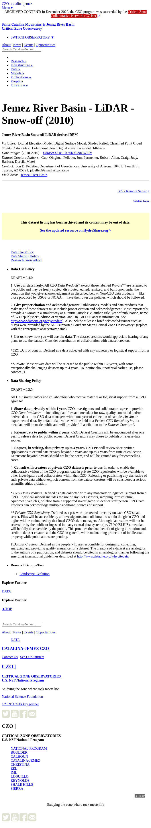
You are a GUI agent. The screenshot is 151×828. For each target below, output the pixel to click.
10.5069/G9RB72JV (67, 153)
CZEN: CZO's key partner (20, 704)
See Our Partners (32, 657)
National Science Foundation (22, 696)
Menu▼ (8, 8)
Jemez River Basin (34, 175)
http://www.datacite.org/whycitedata (36, 321)
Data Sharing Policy (25, 256)
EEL (14, 768)
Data (15, 69)
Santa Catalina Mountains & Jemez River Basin (38, 26)
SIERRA (17, 788)
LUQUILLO (20, 776)
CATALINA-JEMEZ (25, 760)
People (17, 81)
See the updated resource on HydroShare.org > (75, 230)
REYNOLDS (20, 780)
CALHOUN (19, 756)
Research (18, 61)
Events (28, 45)
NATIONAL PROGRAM (29, 748)
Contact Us (10, 657)
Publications (21, 77)
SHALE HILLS (22, 784)
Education (19, 85)
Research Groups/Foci (26, 260)
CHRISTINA (20, 764)
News (17, 45)
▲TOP (7, 609)
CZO (25, 648)
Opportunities (45, 45)
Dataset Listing (17, 91)
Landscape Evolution (35, 574)
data (6, 591)
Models (17, 73)
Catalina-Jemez (141, 200)
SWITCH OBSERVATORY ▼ (32, 37)
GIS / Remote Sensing (133, 191)
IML (14, 772)
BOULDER (19, 752)
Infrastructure (22, 65)
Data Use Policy (22, 252)
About (6, 45)
